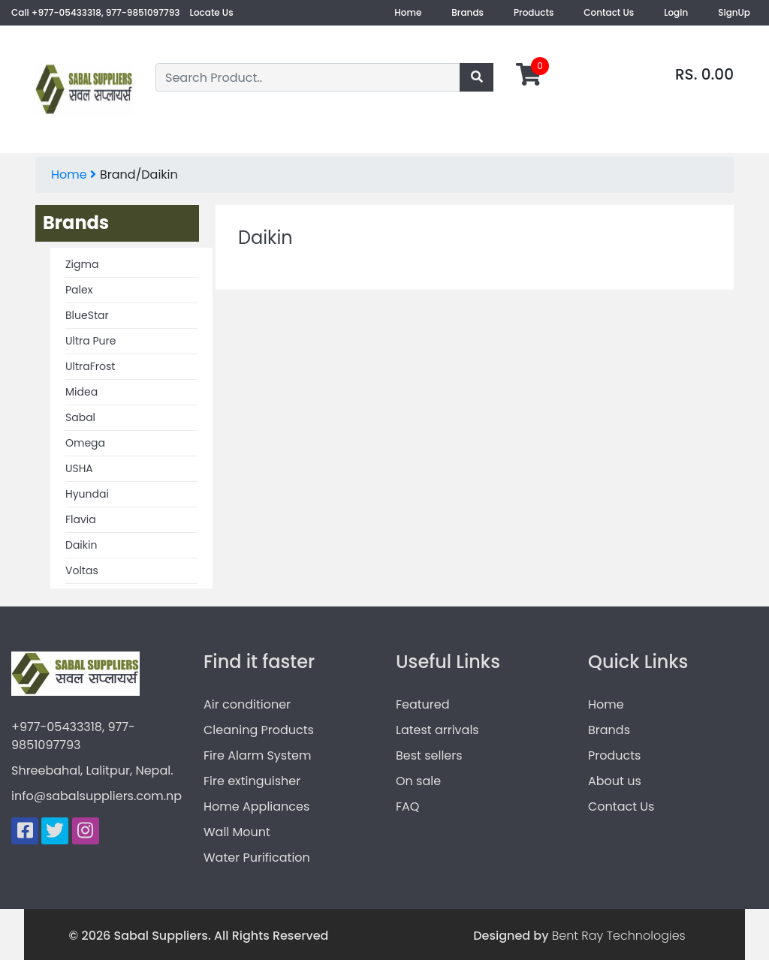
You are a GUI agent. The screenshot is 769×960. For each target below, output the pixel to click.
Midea (81, 391)
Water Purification (257, 857)
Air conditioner (247, 704)
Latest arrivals (437, 730)
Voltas (81, 570)
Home (407, 12)
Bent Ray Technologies (619, 935)
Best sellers (429, 755)
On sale (418, 781)
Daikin (81, 544)
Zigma (81, 264)
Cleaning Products (259, 730)
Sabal (80, 417)
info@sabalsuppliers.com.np (96, 796)
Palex (78, 289)
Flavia (80, 519)
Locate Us (212, 12)
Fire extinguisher (252, 781)
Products (533, 12)
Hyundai (87, 493)
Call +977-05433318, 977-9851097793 (95, 12)
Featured (423, 704)
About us (614, 781)
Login (676, 12)
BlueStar (87, 315)
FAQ (407, 806)
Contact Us (609, 12)
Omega (85, 442)
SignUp (734, 12)
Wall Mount (237, 832)
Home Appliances (256, 806)
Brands (467, 12)
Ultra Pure (90, 340)
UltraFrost (90, 366)
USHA (79, 468)
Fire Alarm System (257, 755)
